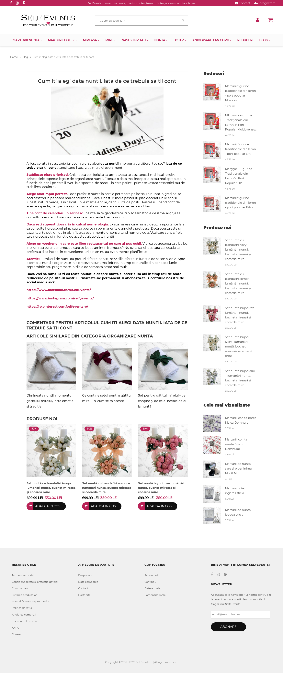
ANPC (15, 627)
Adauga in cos (47, 506)
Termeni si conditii (23, 575)
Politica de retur (22, 607)
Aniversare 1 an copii (211, 40)
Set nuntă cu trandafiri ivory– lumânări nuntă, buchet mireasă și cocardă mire (238, 249)
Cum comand (20, 588)
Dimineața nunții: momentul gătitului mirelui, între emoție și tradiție (50, 401)
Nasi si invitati (135, 40)
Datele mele (152, 588)
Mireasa (91, 40)
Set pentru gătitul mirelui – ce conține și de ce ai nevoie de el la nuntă (162, 401)
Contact (242, 3)
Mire (110, 40)
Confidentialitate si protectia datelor (35, 581)
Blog (265, 40)
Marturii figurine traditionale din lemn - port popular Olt (240, 149)
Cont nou (150, 581)
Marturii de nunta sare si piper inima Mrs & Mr (238, 468)
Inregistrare (265, 3)
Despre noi (85, 575)
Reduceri (245, 40)
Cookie (16, 634)
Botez (180, 40)
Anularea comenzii (24, 614)
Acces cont (151, 575)
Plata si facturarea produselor (30, 601)
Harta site (84, 594)
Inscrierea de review (24, 621)
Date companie (88, 581)
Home (15, 57)
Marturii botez (62, 40)
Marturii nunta (27, 40)
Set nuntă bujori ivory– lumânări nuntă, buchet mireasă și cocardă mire (238, 346)
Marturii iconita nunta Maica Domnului (236, 444)
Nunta (161, 40)
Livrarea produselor (24, 594)
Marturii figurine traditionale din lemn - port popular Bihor (240, 202)
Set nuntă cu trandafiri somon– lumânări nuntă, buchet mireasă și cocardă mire (238, 283)
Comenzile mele (155, 594)
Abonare (228, 627)
